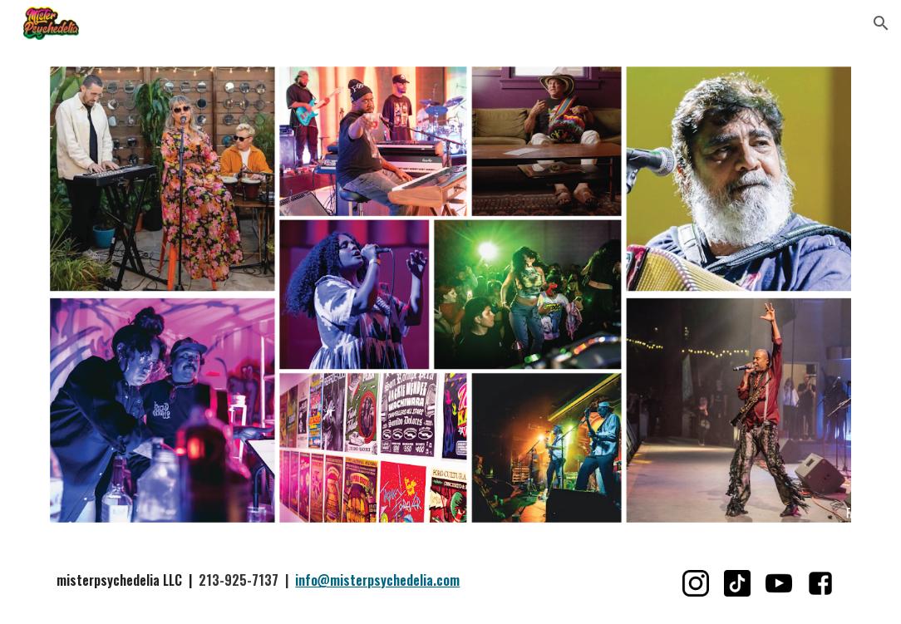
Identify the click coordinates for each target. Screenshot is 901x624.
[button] (881, 23)
